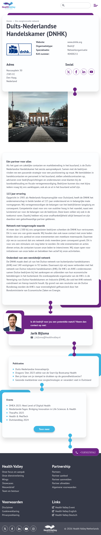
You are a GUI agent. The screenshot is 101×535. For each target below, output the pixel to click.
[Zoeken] (75, 5)
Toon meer (44, 429)
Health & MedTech (18, 416)
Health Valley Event (65, 507)
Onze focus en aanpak (13, 471)
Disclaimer (7, 507)
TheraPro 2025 (16, 412)
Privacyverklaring (10, 514)
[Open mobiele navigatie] (96, 5)
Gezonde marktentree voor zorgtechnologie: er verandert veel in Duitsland (53, 379)
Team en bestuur (10, 490)
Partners (56, 471)
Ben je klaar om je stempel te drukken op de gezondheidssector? (48, 376)
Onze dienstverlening (13, 475)
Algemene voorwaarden (64, 487)
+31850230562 (88, 452)
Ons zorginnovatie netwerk (27, 21)
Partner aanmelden (61, 479)
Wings (5, 479)
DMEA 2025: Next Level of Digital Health (29, 405)
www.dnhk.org (74, 42)
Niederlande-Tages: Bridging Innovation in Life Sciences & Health (42, 409)
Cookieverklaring (10, 511)
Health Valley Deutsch (66, 514)
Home (9, 21)
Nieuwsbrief (8, 487)
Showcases (7, 483)
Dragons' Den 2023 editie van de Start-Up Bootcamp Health (46, 372)
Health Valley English (66, 511)
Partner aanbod (60, 475)
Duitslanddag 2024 (19, 419)
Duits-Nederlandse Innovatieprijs (32, 369)
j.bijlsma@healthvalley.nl (47, 337)
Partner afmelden (61, 483)
